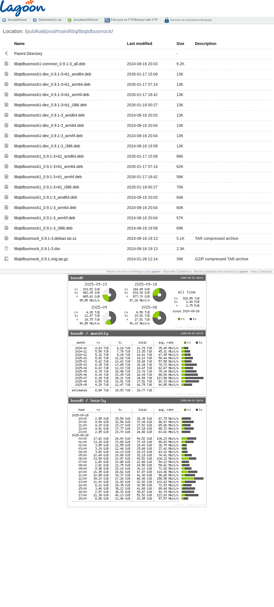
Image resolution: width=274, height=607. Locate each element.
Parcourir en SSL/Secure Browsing (190, 19)
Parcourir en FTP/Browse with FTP (134, 19)
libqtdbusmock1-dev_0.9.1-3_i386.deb (47, 146)
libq (73, 31)
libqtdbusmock (95, 31)
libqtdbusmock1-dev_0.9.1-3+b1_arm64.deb (52, 84)
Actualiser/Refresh (85, 19)
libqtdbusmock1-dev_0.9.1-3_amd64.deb (49, 115)
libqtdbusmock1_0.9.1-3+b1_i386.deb (46, 187)
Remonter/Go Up (50, 19)
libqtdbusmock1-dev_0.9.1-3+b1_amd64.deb (52, 74)
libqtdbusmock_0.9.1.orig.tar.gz (41, 259)
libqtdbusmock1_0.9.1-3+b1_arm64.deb (48, 166)
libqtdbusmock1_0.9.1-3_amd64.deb (45, 197)
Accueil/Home (17, 19)
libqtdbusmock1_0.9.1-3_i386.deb (43, 228)
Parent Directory (28, 53)
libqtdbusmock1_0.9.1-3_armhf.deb (44, 218)
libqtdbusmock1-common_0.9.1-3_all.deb (49, 64)
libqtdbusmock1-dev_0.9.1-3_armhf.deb (48, 136)
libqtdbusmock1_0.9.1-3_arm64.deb (45, 207)
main (62, 31)
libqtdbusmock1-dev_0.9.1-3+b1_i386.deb (50, 105)
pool (50, 31)
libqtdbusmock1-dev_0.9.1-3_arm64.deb (49, 125)
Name (19, 43)
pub (30, 31)
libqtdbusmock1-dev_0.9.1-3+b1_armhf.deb (51, 94)
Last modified (139, 43)
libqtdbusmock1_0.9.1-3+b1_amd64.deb (49, 156)
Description (205, 43)
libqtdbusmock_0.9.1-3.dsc (37, 248)
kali (40, 31)
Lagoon (155, 271)
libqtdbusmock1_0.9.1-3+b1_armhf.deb (48, 177)
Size (180, 43)
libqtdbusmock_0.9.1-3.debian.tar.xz (45, 238)
